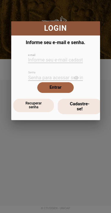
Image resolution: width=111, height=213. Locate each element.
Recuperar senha (33, 105)
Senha (32, 72)
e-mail (31, 55)
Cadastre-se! (79, 106)
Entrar (55, 87)
